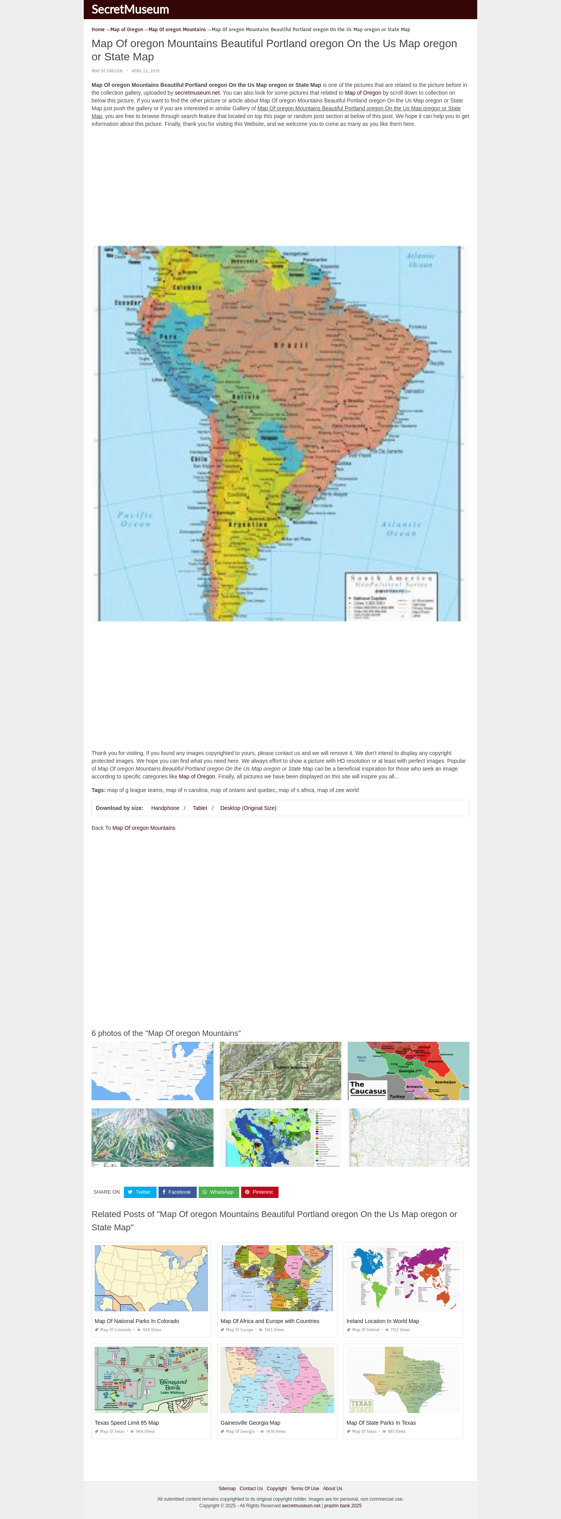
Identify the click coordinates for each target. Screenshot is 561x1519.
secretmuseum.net (197, 93)
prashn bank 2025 (343, 1505)
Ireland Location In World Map (383, 1321)
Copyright (277, 1488)
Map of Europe (237, 1329)
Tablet (199, 808)
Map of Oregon (107, 71)
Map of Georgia (238, 1431)
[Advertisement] (280, 188)
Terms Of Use (305, 1488)
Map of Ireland (363, 1329)
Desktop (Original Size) (249, 808)
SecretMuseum (130, 9)
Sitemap (227, 1488)
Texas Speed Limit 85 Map (127, 1423)
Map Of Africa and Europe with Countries (270, 1321)
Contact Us (251, 1488)
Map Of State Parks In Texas (381, 1423)
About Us (332, 1488)
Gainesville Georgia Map (250, 1423)
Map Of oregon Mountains (143, 828)
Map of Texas (110, 1431)
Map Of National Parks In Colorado (137, 1321)
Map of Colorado (113, 1329)
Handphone (165, 808)
